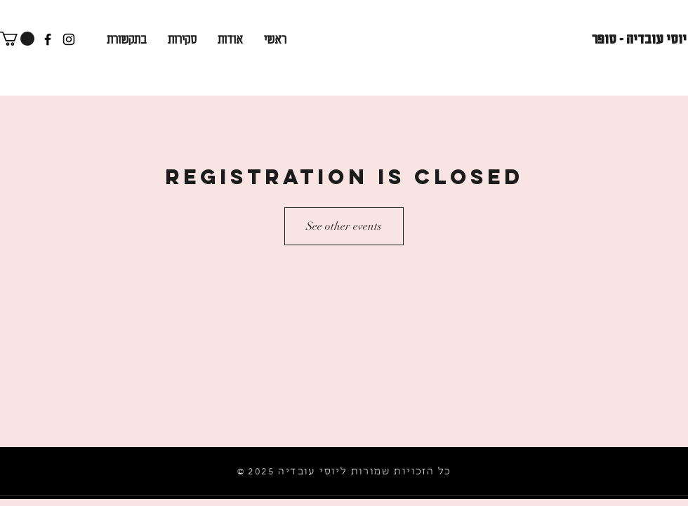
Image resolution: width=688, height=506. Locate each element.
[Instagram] (69, 39)
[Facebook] (47, 39)
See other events (344, 226)
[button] (17, 39)
